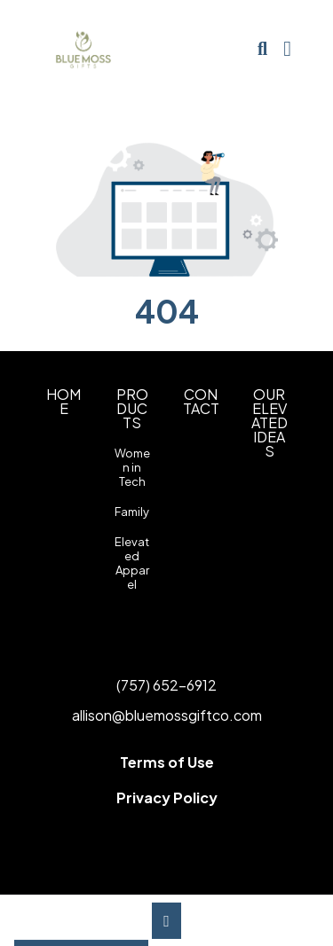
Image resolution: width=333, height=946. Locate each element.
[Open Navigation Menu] (287, 48)
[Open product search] (262, 48)
